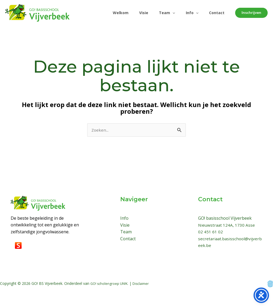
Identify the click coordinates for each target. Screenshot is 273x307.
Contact (215, 12)
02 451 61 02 (210, 232)
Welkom (111, 12)
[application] (167, 12)
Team (162, 12)
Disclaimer (145, 283)
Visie (136, 12)
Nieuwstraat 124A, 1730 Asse (227, 225)
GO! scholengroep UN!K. (111, 283)
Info (189, 12)
